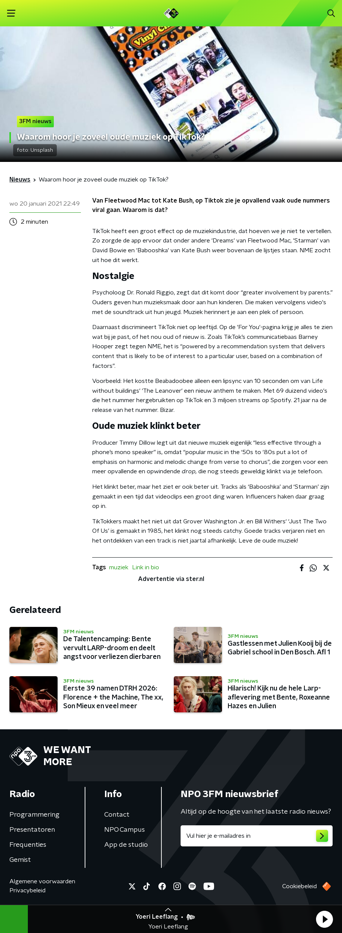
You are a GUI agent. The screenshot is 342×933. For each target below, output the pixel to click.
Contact (116, 814)
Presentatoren (32, 829)
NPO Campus (124, 829)
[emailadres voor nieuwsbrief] (257, 835)
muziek (118, 567)
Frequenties (27, 845)
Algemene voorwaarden (42, 881)
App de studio (126, 845)
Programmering (34, 814)
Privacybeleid (27, 890)
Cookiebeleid (299, 886)
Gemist (20, 860)
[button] (324, 919)
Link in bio (145, 567)
